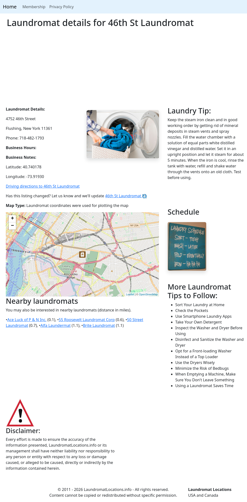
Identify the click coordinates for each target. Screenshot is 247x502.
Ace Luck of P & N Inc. (26, 319)
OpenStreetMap (148, 294)
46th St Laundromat (126, 195)
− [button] (12, 226)
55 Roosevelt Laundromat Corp (87, 319)
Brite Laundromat (99, 325)
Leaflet (130, 294)
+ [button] (12, 218)
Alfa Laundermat (55, 325)
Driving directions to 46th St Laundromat (43, 186)
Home (10, 6)
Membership (34, 6)
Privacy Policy (61, 6)
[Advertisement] (123, 70)
